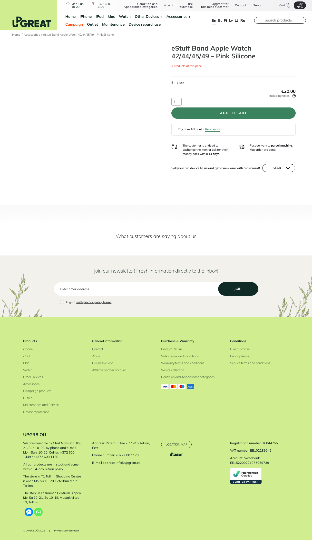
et (220, 20)
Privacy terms (239, 356)
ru (242, 20)
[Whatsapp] (38, 512)
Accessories (176, 16)
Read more (212, 129)
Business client (102, 363)
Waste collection (172, 370)
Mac (111, 16)
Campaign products (37, 391)
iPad (100, 16)
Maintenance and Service (41, 405)
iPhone (86, 16)
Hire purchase (186, 5)
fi (225, 20)
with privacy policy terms (93, 302)
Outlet (92, 24)
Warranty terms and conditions (182, 363)
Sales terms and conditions (180, 356)
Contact (240, 5)
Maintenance (113, 24)
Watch (125, 16)
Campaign (74, 24)
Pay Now (300, 5)
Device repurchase (145, 24)
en (214, 20)
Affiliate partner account (109, 370)
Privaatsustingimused (66, 530)
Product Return (171, 349)
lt (236, 20)
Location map (176, 444)
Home (70, 16)
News (257, 5)
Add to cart (233, 113)
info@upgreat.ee (128, 463)
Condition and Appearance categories (140, 5)
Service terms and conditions (250, 363)
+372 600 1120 (103, 5)
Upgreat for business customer (214, 5)
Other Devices (147, 16)
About (168, 5)
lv (231, 20)
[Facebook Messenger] (29, 512)
